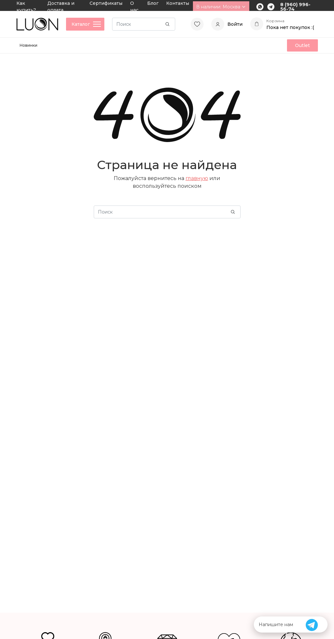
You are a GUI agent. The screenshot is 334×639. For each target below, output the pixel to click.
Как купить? (26, 6)
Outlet (302, 45)
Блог (152, 3)
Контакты (177, 3)
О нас (134, 6)
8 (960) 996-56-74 (295, 7)
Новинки (28, 45)
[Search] (143, 24)
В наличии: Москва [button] (221, 7)
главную (197, 178)
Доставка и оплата (60, 6)
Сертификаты (106, 3)
